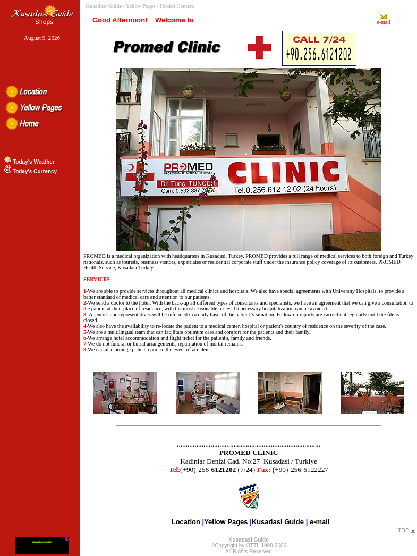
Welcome (170, 20)
